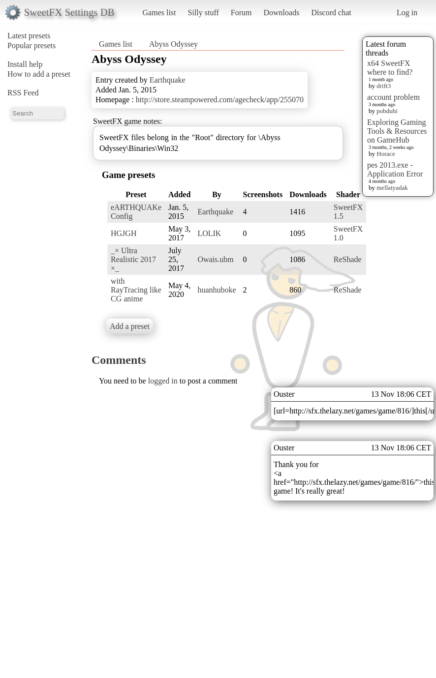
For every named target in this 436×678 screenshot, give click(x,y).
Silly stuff (203, 12)
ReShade (348, 259)
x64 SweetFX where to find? (389, 67)
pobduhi (387, 111)
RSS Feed (23, 92)
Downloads (281, 12)
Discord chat (331, 12)
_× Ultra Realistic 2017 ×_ (133, 259)
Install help (25, 64)
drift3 (383, 85)
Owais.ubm (215, 259)
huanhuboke (216, 290)
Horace (385, 153)
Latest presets (29, 35)
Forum (241, 12)
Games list (159, 12)
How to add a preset (38, 74)
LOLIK (209, 233)
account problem (393, 97)
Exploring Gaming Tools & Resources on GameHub (397, 131)
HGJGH (123, 233)
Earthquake (168, 80)
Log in (407, 12)
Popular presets (31, 45)
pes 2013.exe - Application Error (395, 169)
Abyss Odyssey (173, 44)
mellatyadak (392, 187)
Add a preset (130, 326)
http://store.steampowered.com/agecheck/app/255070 (220, 99)
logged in (163, 381)
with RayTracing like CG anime (136, 290)
